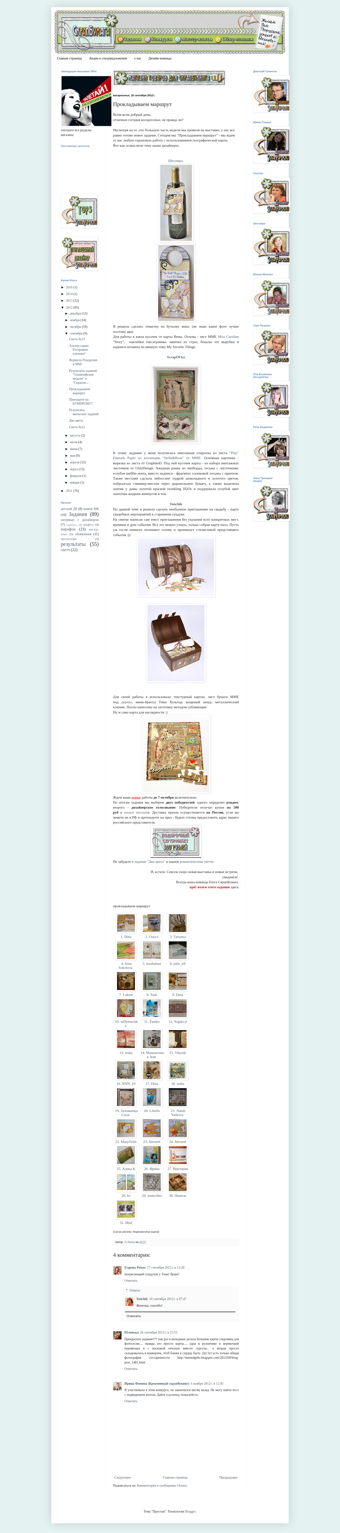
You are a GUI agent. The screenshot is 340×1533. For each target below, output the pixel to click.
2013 (70, 300)
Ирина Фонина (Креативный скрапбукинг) (156, 1383)
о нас (137, 58)
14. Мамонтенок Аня (152, 1055)
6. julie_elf (177, 963)
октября (76, 327)
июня (74, 449)
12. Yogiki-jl (178, 1021)
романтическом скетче (197, 862)
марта (74, 469)
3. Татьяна (177, 937)
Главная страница (69, 58)
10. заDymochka (126, 1023)
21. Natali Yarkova (177, 1113)
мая (73, 455)
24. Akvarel (177, 1142)
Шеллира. (176, 161)
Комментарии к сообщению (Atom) (162, 1485)
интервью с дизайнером (80, 520)
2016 (70, 287)
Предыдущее (228, 1477)
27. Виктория (178, 1169)
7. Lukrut (126, 995)
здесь (235, 887)
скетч (65, 550)
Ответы (134, 1290)
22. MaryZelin (125, 1142)
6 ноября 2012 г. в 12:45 (207, 1383)
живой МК (91, 509)
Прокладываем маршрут (79, 391)
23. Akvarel (151, 1142)
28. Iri (126, 1195)
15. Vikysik (177, 1053)
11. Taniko (151, 1021)
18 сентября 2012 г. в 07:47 (168, 1299)
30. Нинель (177, 1195)
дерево (126, 702)
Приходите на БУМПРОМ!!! (81, 401)
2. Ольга (151, 937)
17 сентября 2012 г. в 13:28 (165, 1267)
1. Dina (126, 937)
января (75, 482)
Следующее (122, 1477)
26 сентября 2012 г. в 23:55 (158, 1332)
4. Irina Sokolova (126, 965)
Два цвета (76, 420)
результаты (73, 544)
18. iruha (177, 1084)
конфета (88, 524)
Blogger (190, 1511)
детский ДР (69, 509)
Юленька (131, 1332)
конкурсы (71, 524)
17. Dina (152, 1084)
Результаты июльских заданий (84, 412)
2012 (70, 307)
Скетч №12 (77, 427)
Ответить (130, 1280)
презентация (69, 539)
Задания (78, 514)
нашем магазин (136, 812)
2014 (70, 294)
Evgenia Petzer (135, 1267)
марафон (68, 529)
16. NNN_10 (126, 1084)
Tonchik (176, 504)
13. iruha (125, 1053)
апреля (75, 462)
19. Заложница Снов (126, 1113)
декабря (76, 313)
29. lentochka (152, 1195)
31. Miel (126, 1223)
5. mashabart (152, 963)
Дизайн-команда (159, 58)
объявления (83, 534)
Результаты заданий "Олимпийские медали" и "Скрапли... (83, 376)
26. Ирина (152, 1169)
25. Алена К (126, 1169)
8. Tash (152, 995)
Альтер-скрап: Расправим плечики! (79, 350)
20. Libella (152, 1111)
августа (75, 435)
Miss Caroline (228, 337)
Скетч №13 (77, 339)
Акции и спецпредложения (108, 58)
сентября (76, 333)
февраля (76, 476)
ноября (75, 320)
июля (74, 442)
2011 (69, 491)
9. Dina (177, 995)
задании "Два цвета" (150, 862)
